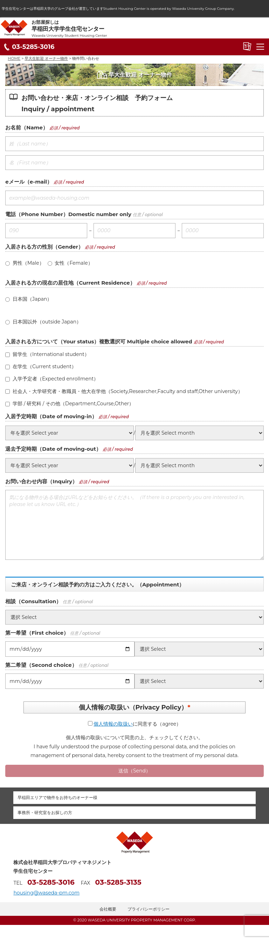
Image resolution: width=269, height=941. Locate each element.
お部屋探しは (150, 28)
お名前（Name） (26, 127)
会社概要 (107, 909)
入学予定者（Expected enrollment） (51, 379)
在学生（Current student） (40, 366)
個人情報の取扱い (113, 724)
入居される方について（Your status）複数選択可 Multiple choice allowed (98, 341)
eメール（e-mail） (28, 181)
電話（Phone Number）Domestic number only (68, 214)
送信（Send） (134, 771)
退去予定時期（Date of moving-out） (53, 448)
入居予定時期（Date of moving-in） (51, 416)
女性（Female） (70, 263)
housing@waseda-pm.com (46, 893)
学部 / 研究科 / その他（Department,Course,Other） (69, 403)
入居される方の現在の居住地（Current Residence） (70, 282)
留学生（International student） (47, 354)
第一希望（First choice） (37, 632)
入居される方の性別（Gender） (44, 246)
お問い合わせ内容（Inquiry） (41, 481)
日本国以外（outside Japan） (43, 322)
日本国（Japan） (28, 299)
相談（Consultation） (33, 601)
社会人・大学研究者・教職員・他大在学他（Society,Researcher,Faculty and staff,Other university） (123, 391)
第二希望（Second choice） (41, 665)
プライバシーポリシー (148, 909)
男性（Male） (24, 263)
